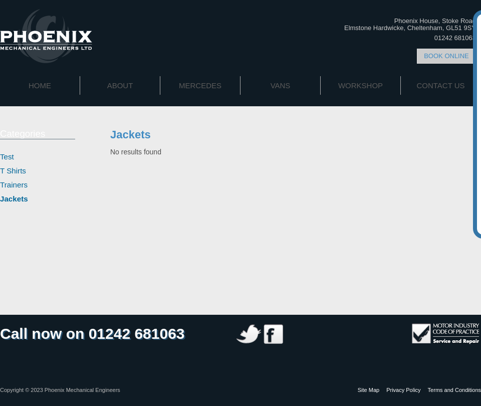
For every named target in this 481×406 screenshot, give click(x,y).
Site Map (368, 390)
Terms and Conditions (454, 390)
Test (7, 156)
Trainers (14, 184)
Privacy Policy (403, 390)
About (120, 85)
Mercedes (200, 85)
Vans (281, 85)
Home (40, 85)
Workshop (360, 85)
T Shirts (13, 170)
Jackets (14, 198)
